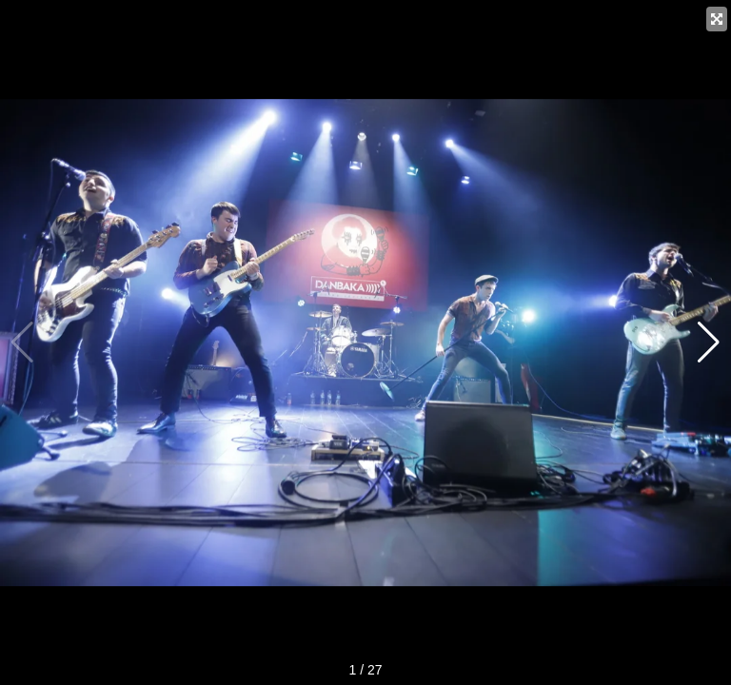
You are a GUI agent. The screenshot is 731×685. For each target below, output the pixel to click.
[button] (708, 342)
